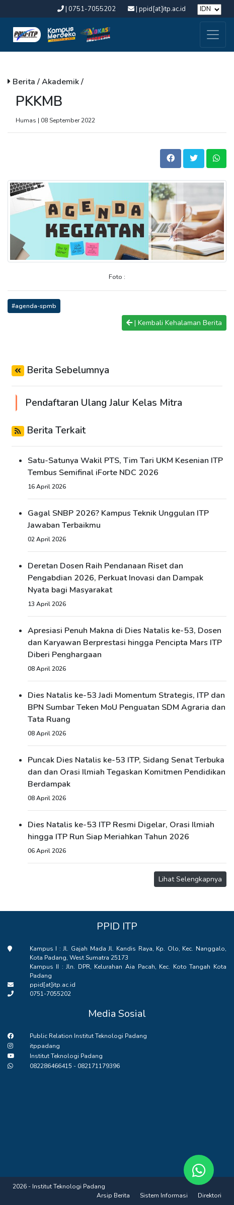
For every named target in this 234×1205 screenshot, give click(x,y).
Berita (25, 81)
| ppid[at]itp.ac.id (157, 9)
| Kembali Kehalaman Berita (174, 323)
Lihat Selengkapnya (190, 879)
